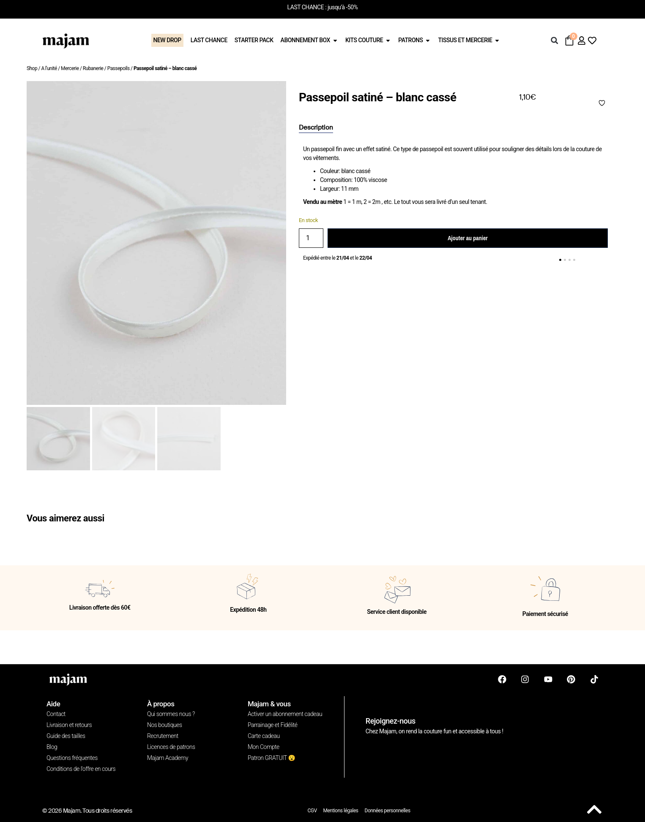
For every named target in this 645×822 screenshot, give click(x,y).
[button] (554, 40)
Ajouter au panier (467, 238)
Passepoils (118, 68)
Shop (32, 68)
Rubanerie (93, 68)
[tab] (316, 128)
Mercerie (70, 68)
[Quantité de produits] (311, 238)
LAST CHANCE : (306, 7)
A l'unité (49, 68)
